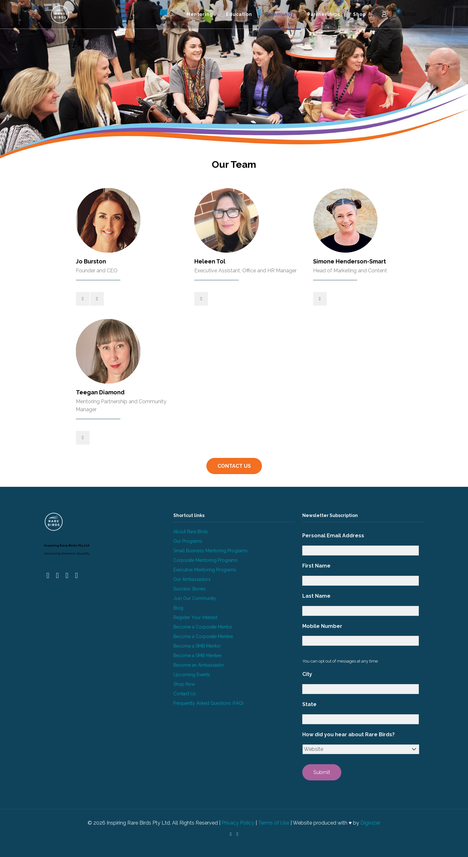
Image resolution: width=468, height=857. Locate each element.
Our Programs (187, 541)
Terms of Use (273, 823)
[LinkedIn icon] (230, 834)
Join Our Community (194, 598)
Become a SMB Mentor (197, 646)
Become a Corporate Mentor (202, 626)
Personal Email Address (335, 536)
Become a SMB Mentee (197, 655)
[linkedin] (97, 299)
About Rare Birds (190, 531)
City (309, 674)
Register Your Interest (195, 617)
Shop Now (184, 684)
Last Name (318, 596)
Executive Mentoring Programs (204, 569)
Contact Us (184, 693)
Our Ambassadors (192, 579)
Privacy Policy (238, 823)
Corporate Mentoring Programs (205, 560)
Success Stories (189, 588)
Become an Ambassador (198, 665)
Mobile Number (322, 626)
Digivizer (370, 823)
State (311, 704)
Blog (178, 607)
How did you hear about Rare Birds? (350, 734)
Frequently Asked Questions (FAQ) (208, 703)
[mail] (83, 299)
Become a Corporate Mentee (203, 636)
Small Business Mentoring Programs (210, 550)
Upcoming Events (191, 674)
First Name (318, 566)
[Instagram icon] (237, 834)
